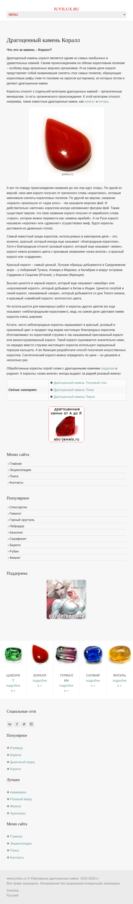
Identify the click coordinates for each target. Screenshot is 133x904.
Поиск (14, 476)
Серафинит (18, 538)
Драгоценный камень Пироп (74, 396)
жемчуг (90, 101)
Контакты (16, 482)
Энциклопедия (20, 470)
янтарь (104, 101)
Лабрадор (17, 526)
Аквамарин (18, 792)
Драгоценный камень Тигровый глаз (80, 382)
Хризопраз (18, 813)
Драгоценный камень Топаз (74, 390)
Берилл (15, 545)
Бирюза (15, 755)
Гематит (16, 513)
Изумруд (16, 748)
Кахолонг (16, 532)
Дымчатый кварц (22, 762)
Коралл (15, 769)
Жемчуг (15, 806)
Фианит (15, 557)
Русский (12, 895)
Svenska (13, 890)
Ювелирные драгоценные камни (55, 878)
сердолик (108, 368)
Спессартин (18, 507)
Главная (16, 463)
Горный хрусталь (22, 520)
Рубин (14, 551)
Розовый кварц (21, 799)
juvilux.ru (66, 9)
